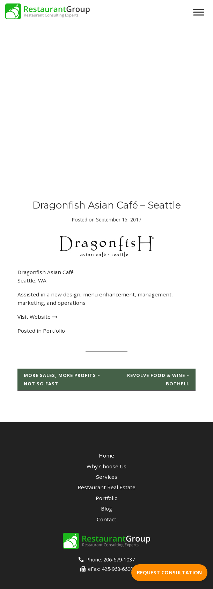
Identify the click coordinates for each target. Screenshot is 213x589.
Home (106, 455)
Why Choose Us (106, 466)
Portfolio (54, 330)
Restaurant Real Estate (106, 487)
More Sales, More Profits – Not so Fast (62, 379)
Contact (106, 519)
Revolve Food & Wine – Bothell (158, 379)
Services (106, 476)
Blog (106, 508)
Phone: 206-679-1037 (107, 559)
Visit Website (37, 316)
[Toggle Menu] (198, 12)
